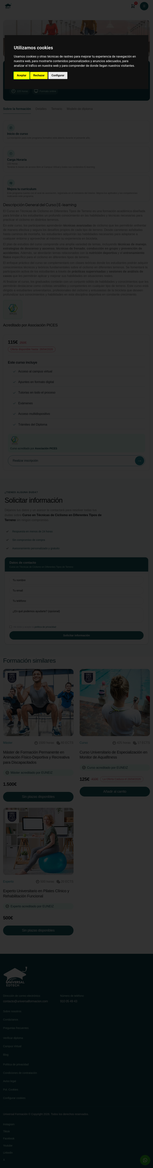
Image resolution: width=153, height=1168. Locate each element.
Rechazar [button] (39, 75)
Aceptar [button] (21, 75)
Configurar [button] (57, 75)
